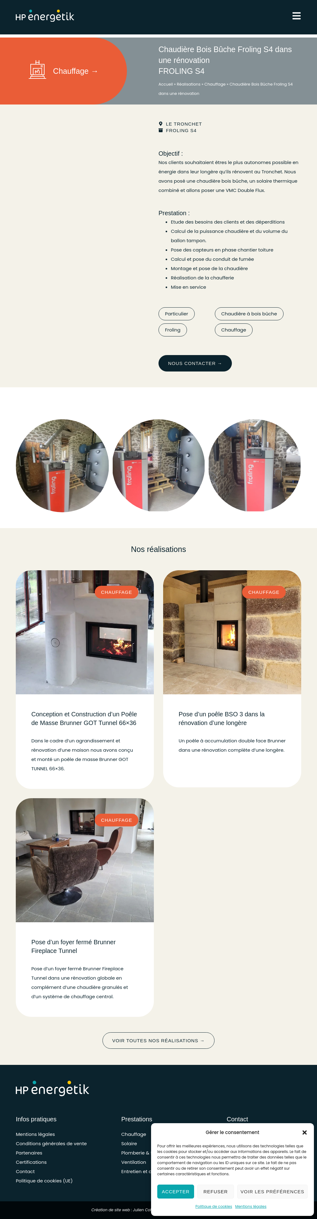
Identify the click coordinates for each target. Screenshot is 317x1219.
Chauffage (214, 84)
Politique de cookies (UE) (44, 1180)
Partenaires (29, 1153)
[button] (305, 1132)
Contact (25, 1171)
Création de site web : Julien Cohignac (127, 1209)
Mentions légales (251, 1206)
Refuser (215, 1191)
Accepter (176, 1191)
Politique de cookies (213, 1206)
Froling (172, 330)
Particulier (176, 313)
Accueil (165, 84)
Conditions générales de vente (51, 1143)
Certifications (31, 1162)
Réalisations (189, 84)
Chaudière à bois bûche (249, 313)
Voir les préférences (272, 1191)
